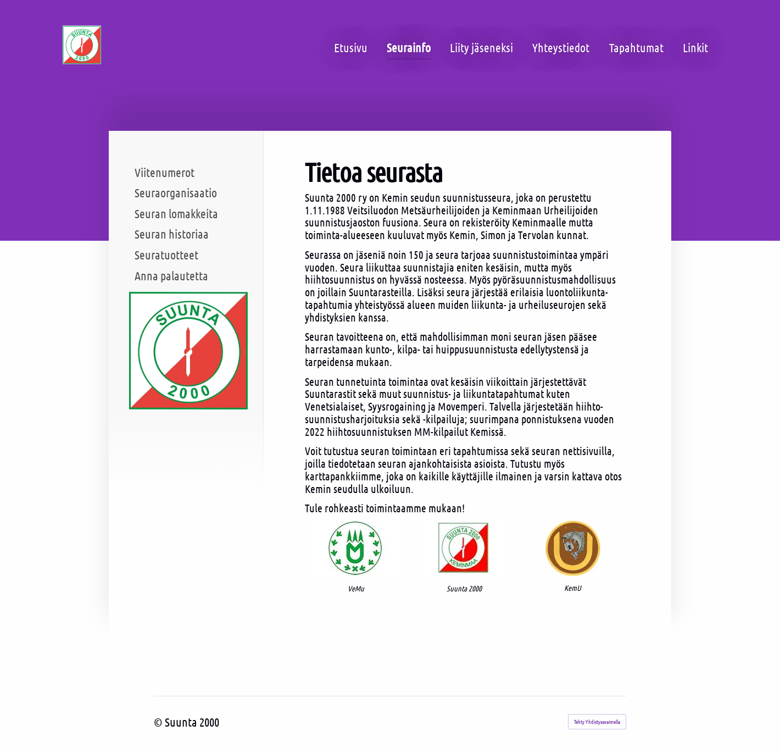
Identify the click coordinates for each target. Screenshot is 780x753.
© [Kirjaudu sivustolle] (159, 722)
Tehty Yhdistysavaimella (597, 721)
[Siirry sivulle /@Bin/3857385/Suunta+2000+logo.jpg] (464, 549)
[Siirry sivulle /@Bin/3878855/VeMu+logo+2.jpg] (355, 549)
